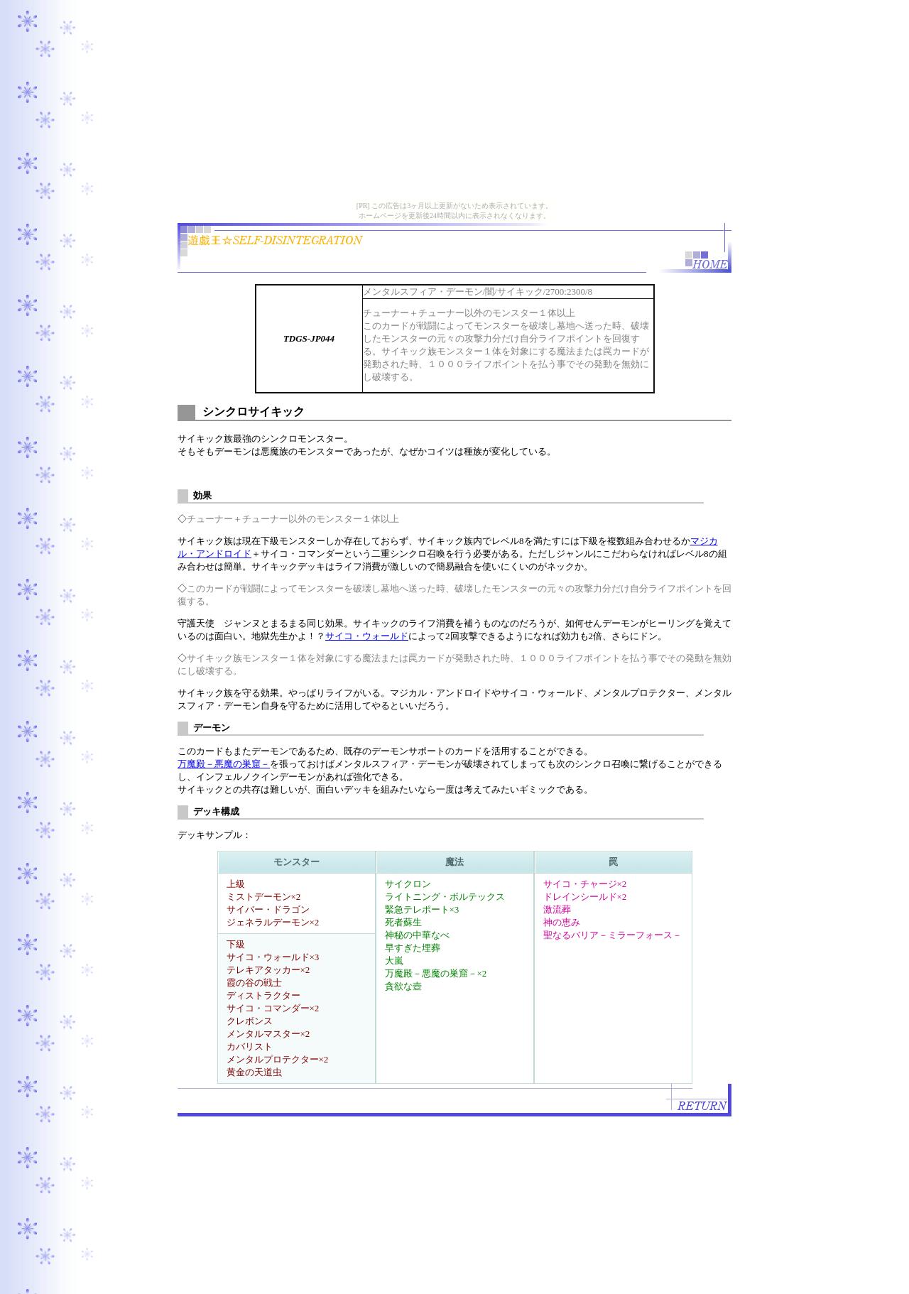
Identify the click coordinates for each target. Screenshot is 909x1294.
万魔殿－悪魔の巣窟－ (224, 764)
